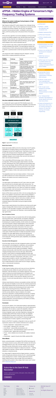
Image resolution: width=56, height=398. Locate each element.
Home (5, 388)
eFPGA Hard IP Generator (44, 34)
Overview (31, 393)
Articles (5, 391)
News (24, 6)
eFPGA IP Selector (45, 18)
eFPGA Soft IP (42, 24)
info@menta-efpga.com (10, 361)
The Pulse (18, 6)
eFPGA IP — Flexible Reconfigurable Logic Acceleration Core (44, 28)
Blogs (5, 392)
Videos (50, 6)
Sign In (44, 2)
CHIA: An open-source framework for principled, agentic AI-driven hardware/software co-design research (45, 90)
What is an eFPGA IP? (20, 394)
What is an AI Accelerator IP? (19, 389)
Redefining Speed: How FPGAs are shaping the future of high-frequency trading (46, 46)
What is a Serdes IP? (20, 393)
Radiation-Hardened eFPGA (45, 32)
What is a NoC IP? (20, 390)
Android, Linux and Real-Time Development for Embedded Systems (45, 52)
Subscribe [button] (8, 377)
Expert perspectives (42, 6)
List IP (47, 2)
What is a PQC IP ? (20, 392)
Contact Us (31, 394)
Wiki (4, 395)
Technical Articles (31, 6)
